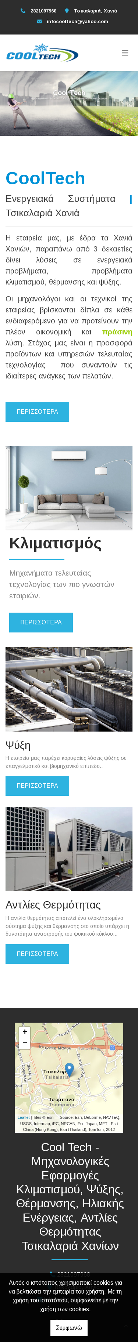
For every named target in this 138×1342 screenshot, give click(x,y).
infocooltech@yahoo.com (77, 21)
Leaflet (24, 1117)
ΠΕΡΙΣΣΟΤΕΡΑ (41, 622)
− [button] (24, 1043)
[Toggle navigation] (125, 53)
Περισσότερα (37, 412)
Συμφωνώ (69, 1328)
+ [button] (24, 1032)
